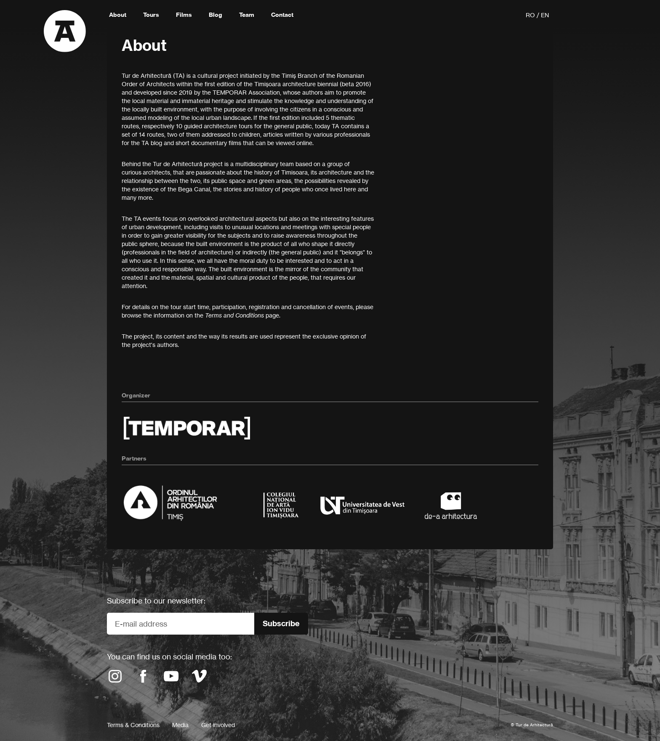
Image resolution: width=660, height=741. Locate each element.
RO (530, 15)
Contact (282, 15)
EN (545, 15)
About (117, 15)
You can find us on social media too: (169, 656)
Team (246, 15)
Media (180, 724)
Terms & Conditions (133, 724)
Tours (151, 15)
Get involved (218, 724)
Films (184, 15)
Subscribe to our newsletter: (156, 600)
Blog (215, 15)
